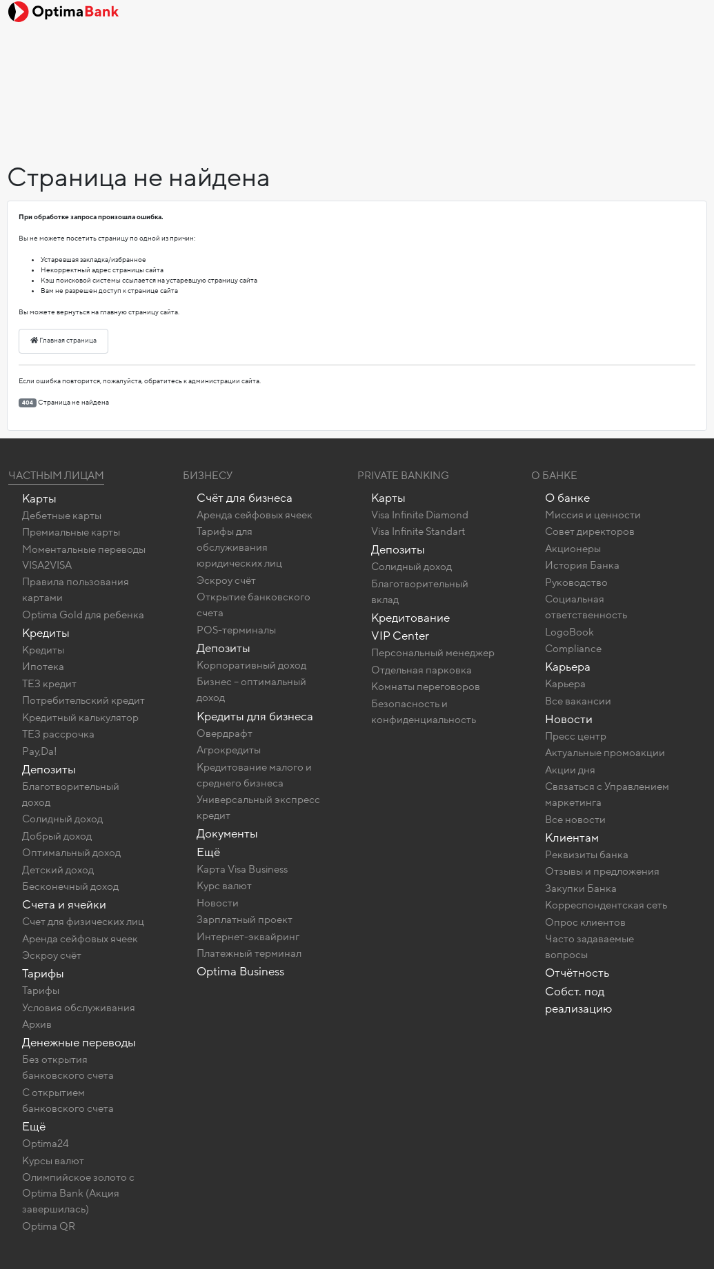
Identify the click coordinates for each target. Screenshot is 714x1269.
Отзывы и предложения (602, 871)
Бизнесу (207, 476)
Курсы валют (53, 1161)
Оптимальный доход (71, 853)
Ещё (34, 1127)
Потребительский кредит (83, 700)
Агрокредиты (229, 750)
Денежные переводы (79, 1042)
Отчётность (577, 973)
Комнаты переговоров (425, 686)
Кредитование (410, 618)
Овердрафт (224, 733)
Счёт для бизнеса (244, 498)
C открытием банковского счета (68, 1100)
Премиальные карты (71, 532)
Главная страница (63, 340)
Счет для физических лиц (83, 921)
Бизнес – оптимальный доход (251, 689)
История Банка (582, 565)
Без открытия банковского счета (68, 1067)
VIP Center (400, 636)
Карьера (568, 667)
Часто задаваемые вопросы (589, 947)
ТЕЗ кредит (49, 684)
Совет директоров (590, 531)
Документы (227, 834)
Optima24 (45, 1143)
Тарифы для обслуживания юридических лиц (239, 547)
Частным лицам (56, 476)
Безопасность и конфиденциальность (423, 712)
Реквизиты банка (586, 855)
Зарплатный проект (244, 919)
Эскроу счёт (51, 955)
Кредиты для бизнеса (255, 716)
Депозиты (49, 770)
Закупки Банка (581, 888)
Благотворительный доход (70, 794)
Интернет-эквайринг (248, 937)
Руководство (576, 582)
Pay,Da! (39, 751)
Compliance (573, 649)
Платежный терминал (249, 953)
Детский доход (58, 870)
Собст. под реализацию (578, 1000)
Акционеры (573, 549)
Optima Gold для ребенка (83, 615)
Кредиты (46, 633)
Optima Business (240, 971)
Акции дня (570, 770)
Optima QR (48, 1226)
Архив (37, 1024)
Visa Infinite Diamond (419, 515)
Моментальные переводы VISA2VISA (84, 557)
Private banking (403, 476)
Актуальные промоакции (605, 753)
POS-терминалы (236, 630)
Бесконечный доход (70, 886)
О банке (567, 498)
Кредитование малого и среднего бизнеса (254, 775)
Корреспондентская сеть (606, 905)
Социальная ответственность (586, 607)
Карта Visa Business (242, 869)
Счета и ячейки (64, 905)
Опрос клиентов (585, 922)
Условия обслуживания (78, 1008)
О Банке (554, 476)
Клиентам (572, 838)
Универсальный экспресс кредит (258, 807)
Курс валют (224, 886)
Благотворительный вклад (419, 592)
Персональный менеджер (433, 653)
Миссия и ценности (593, 515)
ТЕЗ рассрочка (58, 734)
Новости (218, 903)
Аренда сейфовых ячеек (80, 939)
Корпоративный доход (251, 665)
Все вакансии (578, 701)
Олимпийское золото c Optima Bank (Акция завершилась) (78, 1193)
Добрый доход (57, 836)
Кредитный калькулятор (80, 717)
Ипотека (43, 666)
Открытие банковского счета (253, 605)
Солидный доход (62, 819)
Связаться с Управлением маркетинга (607, 794)
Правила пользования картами (75, 590)
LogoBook (569, 632)
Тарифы (43, 974)
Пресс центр (575, 736)
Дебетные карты (61, 515)
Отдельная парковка (421, 670)
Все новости (575, 819)
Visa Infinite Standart (418, 531)
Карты (39, 499)
